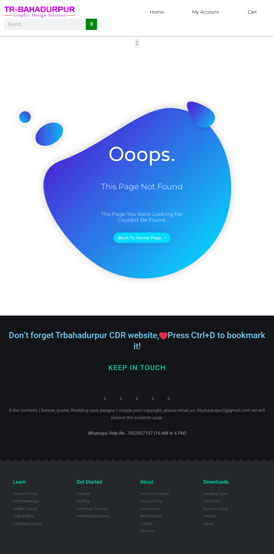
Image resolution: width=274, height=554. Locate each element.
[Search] (91, 24)
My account (205, 12)
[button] (137, 43)
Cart (252, 12)
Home (157, 12)
